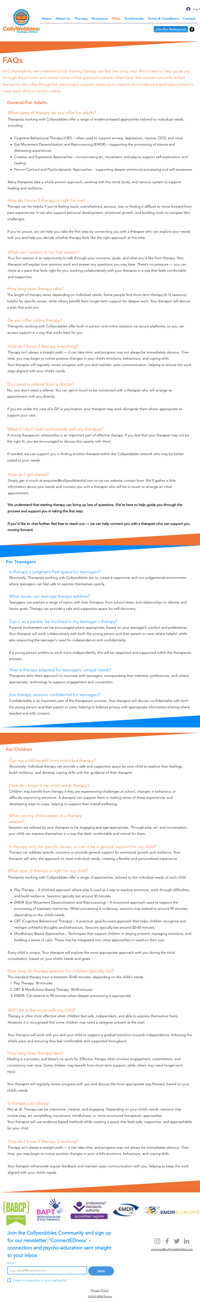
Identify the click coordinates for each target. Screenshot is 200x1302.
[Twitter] (177, 1241)
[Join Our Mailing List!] (171, 29)
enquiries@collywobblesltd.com (68, 480)
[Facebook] (191, 29)
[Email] (46, 1270)
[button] (81, 18)
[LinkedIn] (186, 1241)
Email (11, 1263)
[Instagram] (157, 1241)
